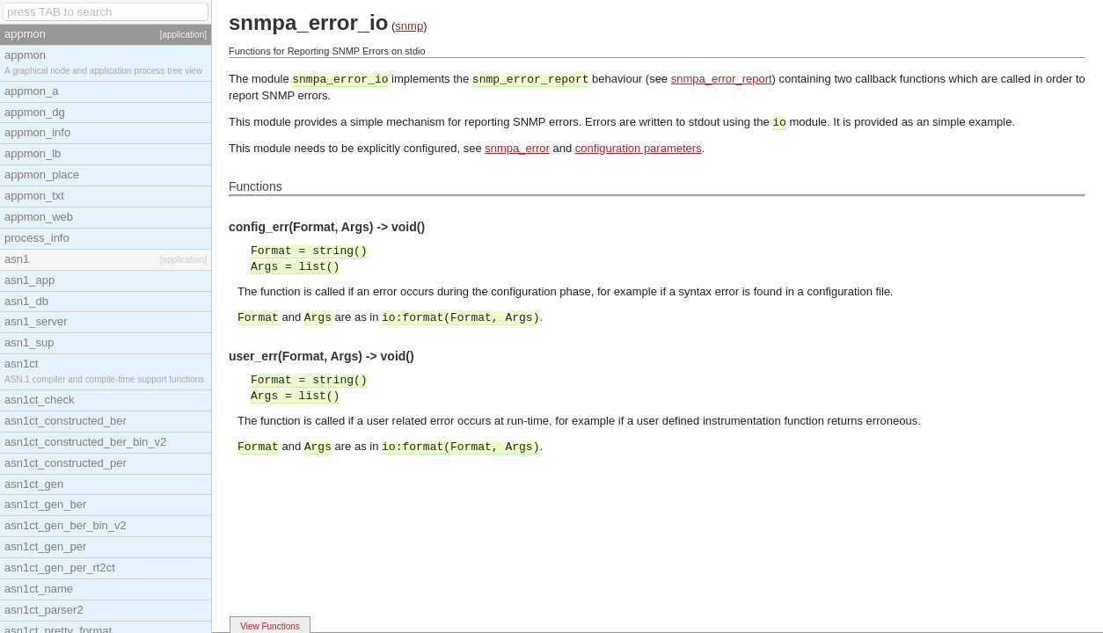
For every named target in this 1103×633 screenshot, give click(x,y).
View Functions (270, 626)
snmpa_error (517, 148)
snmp (409, 26)
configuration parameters (638, 148)
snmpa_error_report (721, 78)
